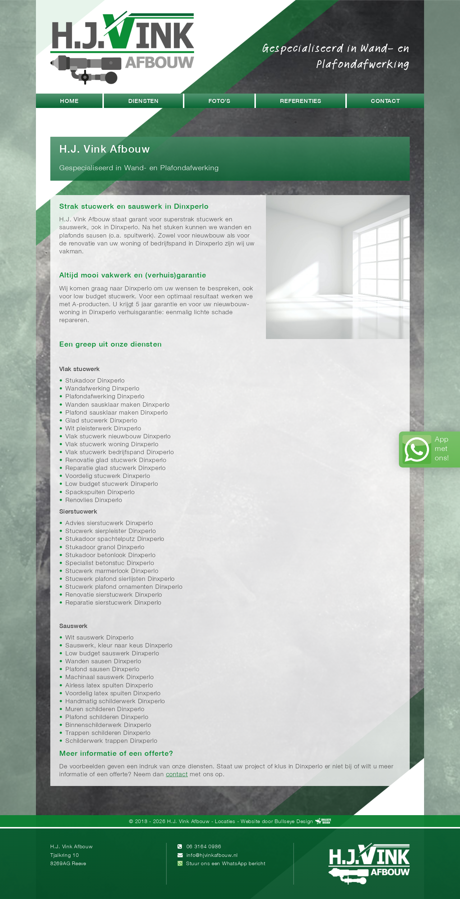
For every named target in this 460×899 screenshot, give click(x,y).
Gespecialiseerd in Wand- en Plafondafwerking (336, 55)
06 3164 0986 (204, 847)
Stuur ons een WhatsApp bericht (226, 864)
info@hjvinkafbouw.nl (212, 855)
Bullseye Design (294, 821)
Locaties (225, 821)
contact (177, 774)
